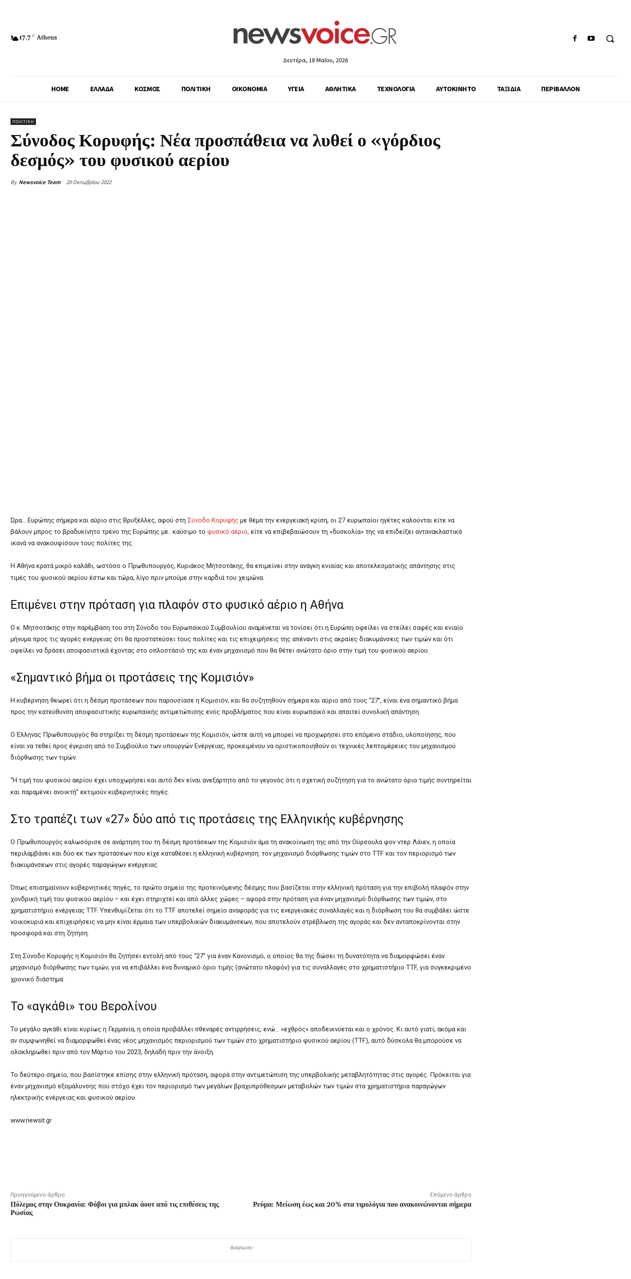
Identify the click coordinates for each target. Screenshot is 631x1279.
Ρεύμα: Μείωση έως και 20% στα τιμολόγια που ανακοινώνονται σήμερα (362, 1204)
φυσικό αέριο (227, 532)
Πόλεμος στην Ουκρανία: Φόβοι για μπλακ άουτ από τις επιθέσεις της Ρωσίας (115, 1208)
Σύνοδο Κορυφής (213, 520)
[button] (609, 38)
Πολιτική (23, 121)
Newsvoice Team (39, 182)
